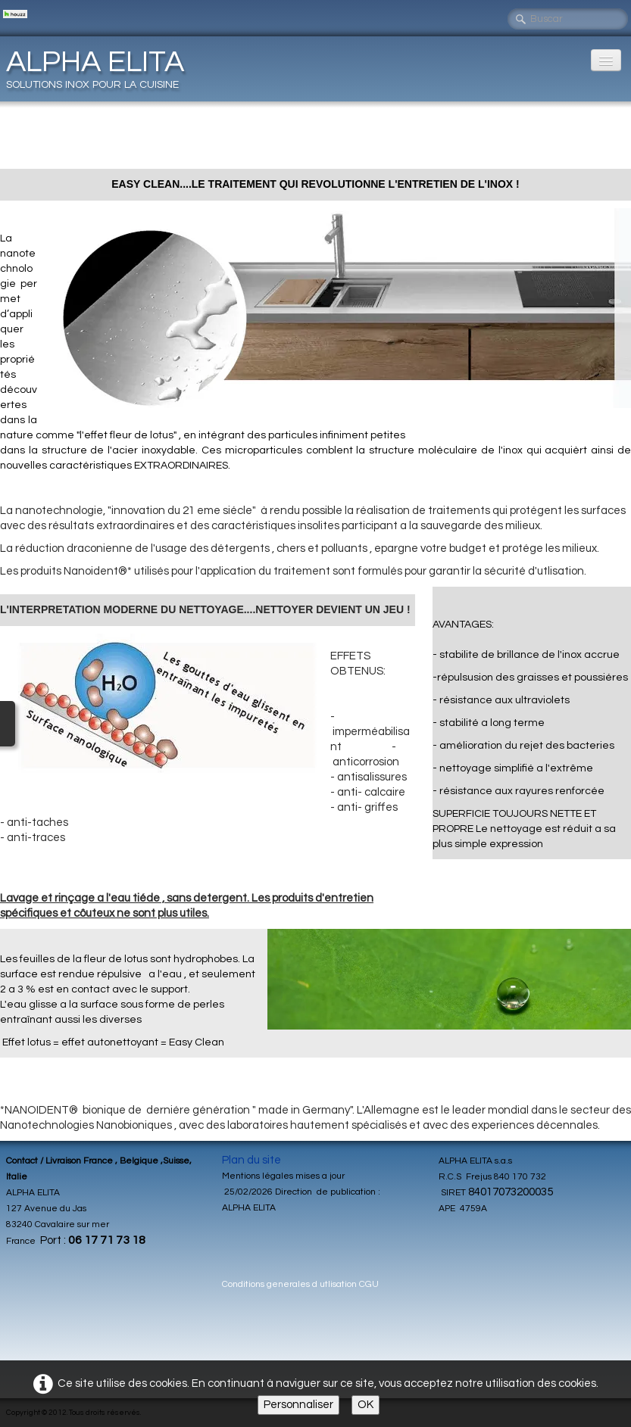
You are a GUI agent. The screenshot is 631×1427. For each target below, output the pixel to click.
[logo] (100, 68)
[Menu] (606, 60)
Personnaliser (298, 1404)
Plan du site (251, 1160)
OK (365, 1404)
